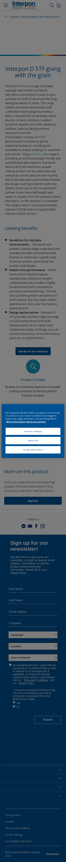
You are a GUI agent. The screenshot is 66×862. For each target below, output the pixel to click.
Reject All (33, 440)
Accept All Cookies (33, 449)
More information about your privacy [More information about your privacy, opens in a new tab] (26, 421)
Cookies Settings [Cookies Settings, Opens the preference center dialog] (33, 431)
